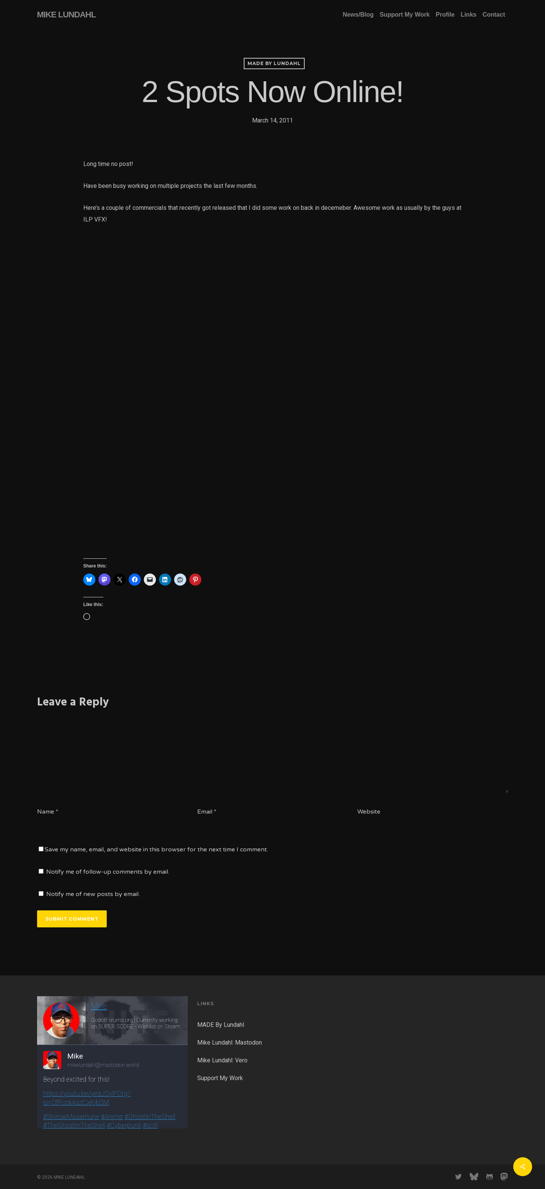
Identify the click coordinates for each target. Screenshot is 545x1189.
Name (47, 811)
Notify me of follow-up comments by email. (107, 872)
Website (368, 811)
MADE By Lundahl (220, 1024)
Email (206, 811)
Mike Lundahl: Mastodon (229, 1042)
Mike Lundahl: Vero (222, 1060)
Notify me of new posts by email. (93, 894)
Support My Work (220, 1078)
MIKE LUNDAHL (66, 15)
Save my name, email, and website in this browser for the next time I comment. (156, 849)
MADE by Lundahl (274, 63)
